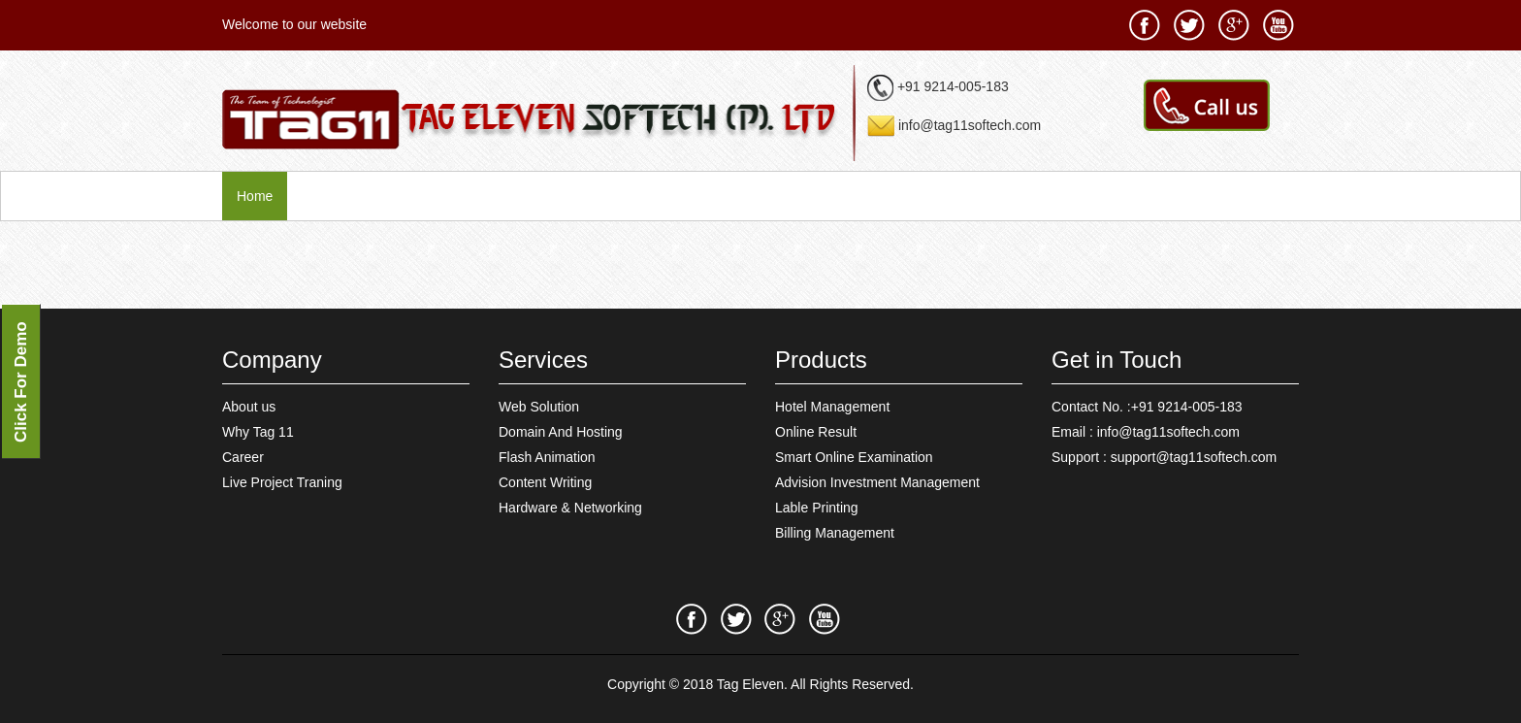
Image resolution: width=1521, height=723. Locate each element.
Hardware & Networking (570, 507)
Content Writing (545, 482)
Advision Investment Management (877, 482)
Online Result (816, 432)
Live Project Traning (282, 482)
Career (243, 457)
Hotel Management (832, 406)
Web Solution (539, 406)
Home (255, 196)
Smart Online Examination (854, 457)
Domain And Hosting (561, 432)
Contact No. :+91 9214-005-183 (1147, 406)
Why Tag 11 (258, 432)
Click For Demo (21, 382)
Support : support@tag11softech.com (1164, 457)
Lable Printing (816, 507)
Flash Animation (547, 457)
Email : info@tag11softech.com (1146, 432)
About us (248, 406)
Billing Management (834, 533)
